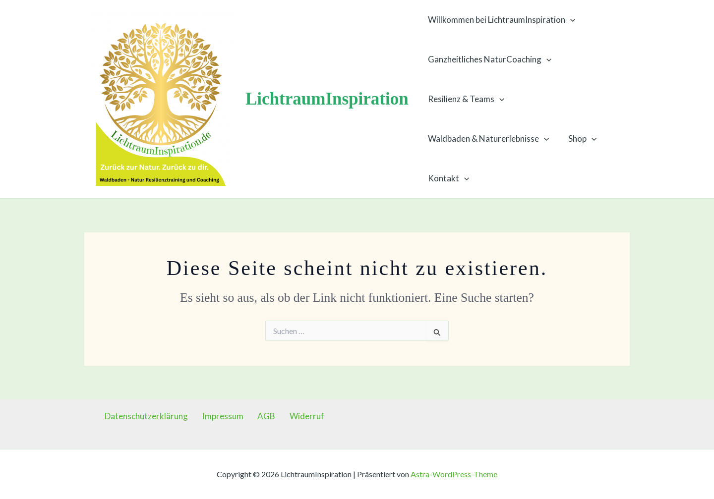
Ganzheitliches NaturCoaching (488, 59)
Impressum (225, 416)
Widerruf (298, 416)
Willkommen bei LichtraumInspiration (500, 20)
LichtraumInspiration (327, 99)
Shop (579, 139)
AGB (264, 416)
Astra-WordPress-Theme (454, 474)
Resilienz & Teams (465, 99)
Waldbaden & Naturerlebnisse (487, 139)
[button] (569, 20)
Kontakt (447, 178)
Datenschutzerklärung (155, 416)
